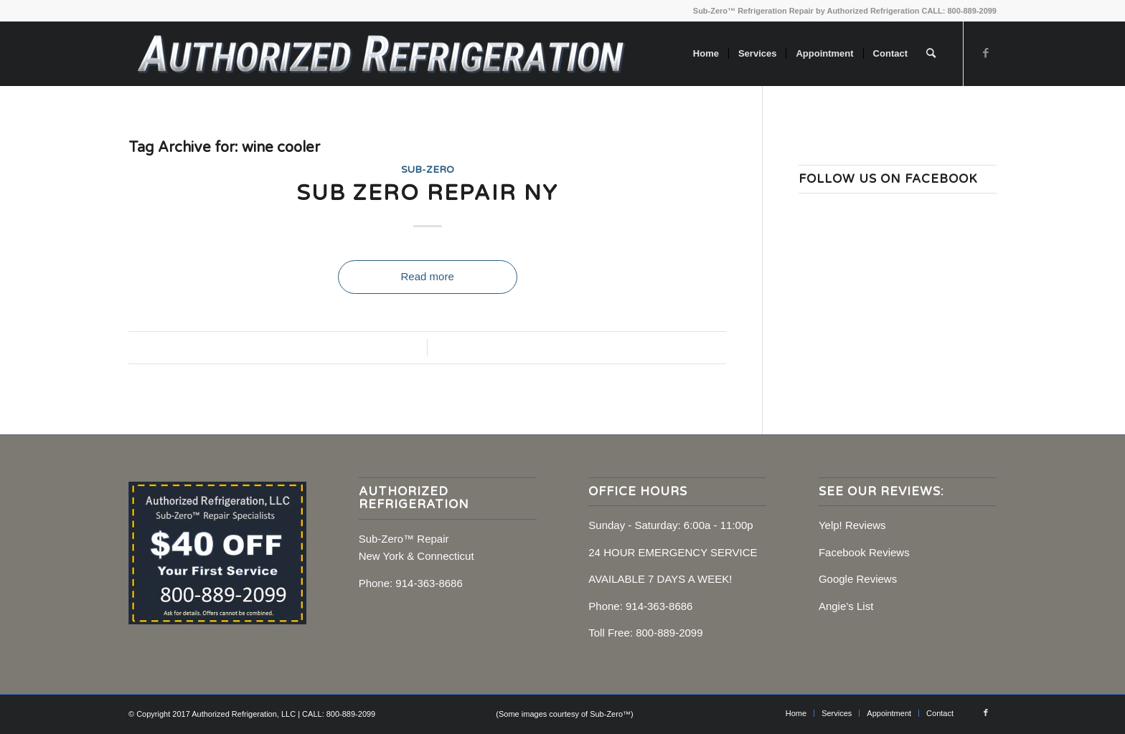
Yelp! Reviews (852, 525)
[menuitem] (706, 54)
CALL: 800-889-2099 (959, 10)
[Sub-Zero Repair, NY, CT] (380, 54)
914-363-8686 (428, 583)
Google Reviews (858, 579)
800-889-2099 (669, 632)
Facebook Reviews (864, 552)
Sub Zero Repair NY (427, 193)
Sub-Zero (427, 170)
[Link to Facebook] (986, 53)
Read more (427, 276)
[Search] (931, 54)
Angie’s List (846, 606)
